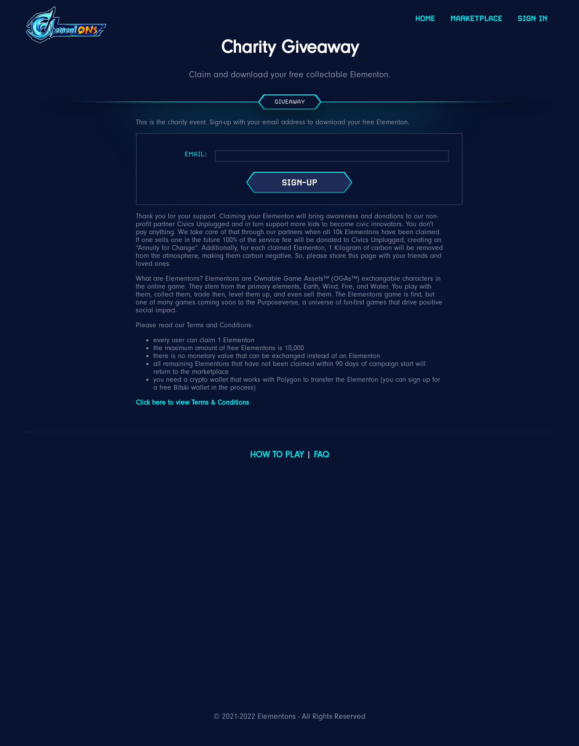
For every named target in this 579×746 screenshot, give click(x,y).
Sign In (532, 18)
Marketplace (476, 18)
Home (425, 18)
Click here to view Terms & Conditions (192, 402)
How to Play (277, 455)
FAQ (321, 455)
